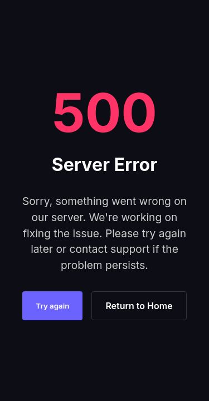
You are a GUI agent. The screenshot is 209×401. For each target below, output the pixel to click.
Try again (52, 305)
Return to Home (138, 305)
